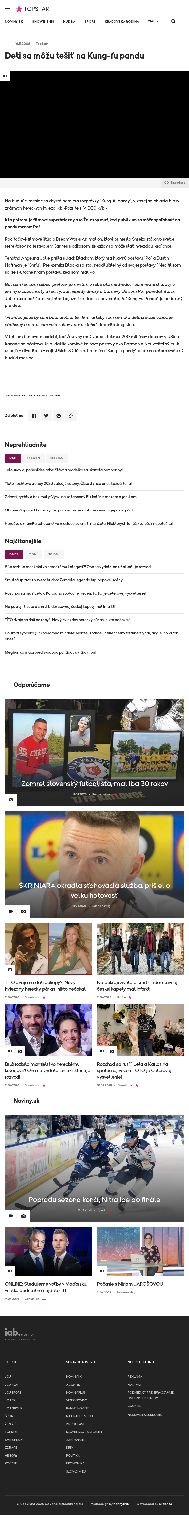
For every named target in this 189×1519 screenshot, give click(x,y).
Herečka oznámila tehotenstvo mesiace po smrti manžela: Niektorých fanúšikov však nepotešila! (89, 524)
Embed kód (174, 182)
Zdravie (11, 1447)
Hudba (69, 21)
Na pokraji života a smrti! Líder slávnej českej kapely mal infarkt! (60, 607)
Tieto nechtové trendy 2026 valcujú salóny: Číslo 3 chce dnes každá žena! (68, 484)
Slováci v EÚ (76, 1471)
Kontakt (135, 1384)
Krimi (70, 1447)
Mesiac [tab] (56, 458)
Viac (152, 21)
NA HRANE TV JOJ (79, 1416)
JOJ (8, 1376)
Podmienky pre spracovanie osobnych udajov (151, 1395)
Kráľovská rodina (122, 21)
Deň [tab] (12, 458)
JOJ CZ (10, 1400)
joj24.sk (73, 1384)
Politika (72, 1455)
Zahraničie (75, 1440)
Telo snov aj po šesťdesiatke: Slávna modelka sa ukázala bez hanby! (64, 470)
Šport (90, 21)
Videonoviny (76, 1400)
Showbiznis (43, 21)
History (11, 1455)
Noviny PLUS (76, 1392)
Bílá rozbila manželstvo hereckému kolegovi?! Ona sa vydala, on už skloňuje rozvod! (78, 567)
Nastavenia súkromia (145, 1415)
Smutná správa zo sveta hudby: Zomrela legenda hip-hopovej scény (64, 580)
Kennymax (121, 1504)
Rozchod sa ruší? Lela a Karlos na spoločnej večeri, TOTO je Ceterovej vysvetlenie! (75, 593)
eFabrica (165, 1504)
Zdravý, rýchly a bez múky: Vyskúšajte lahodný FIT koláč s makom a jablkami (71, 497)
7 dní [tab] (33, 554)
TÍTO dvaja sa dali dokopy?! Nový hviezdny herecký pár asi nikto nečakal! (67, 620)
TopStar (11, 1432)
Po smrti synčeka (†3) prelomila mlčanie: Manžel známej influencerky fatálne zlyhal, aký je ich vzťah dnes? (91, 636)
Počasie (11, 1463)
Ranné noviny (77, 1408)
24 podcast (75, 1424)
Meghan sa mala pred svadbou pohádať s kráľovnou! (50, 652)
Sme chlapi (14, 1440)
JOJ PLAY (12, 1384)
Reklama (135, 1376)
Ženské (10, 1424)
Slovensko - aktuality (84, 1432)
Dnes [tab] (14, 554)
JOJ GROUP (13, 1408)
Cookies (134, 1406)
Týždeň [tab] (33, 458)
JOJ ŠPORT (13, 1392)
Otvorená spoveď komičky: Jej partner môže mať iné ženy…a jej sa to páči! (69, 510)
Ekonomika (75, 1463)
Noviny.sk (14, 21)
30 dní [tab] (54, 554)
